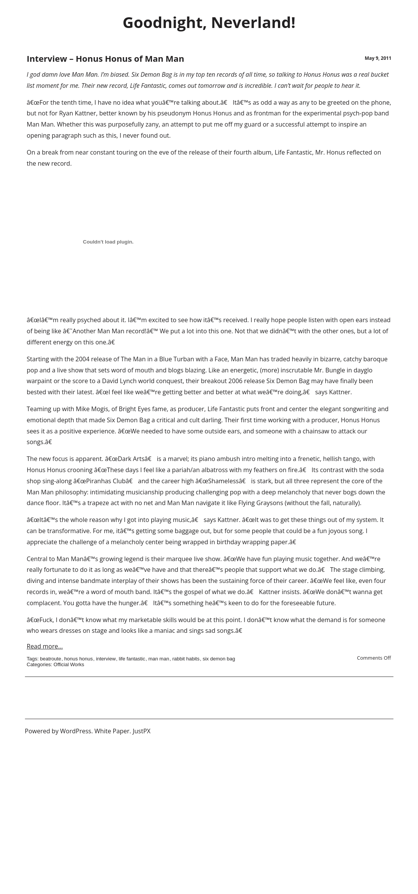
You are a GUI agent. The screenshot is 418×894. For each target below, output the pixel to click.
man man (158, 659)
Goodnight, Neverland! (208, 22)
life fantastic (132, 659)
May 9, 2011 (378, 58)
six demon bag (219, 659)
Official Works (69, 664)
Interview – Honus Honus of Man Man (105, 58)
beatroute (50, 659)
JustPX (141, 731)
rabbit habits (186, 659)
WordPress (75, 731)
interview (106, 659)
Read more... (45, 646)
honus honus (78, 659)
